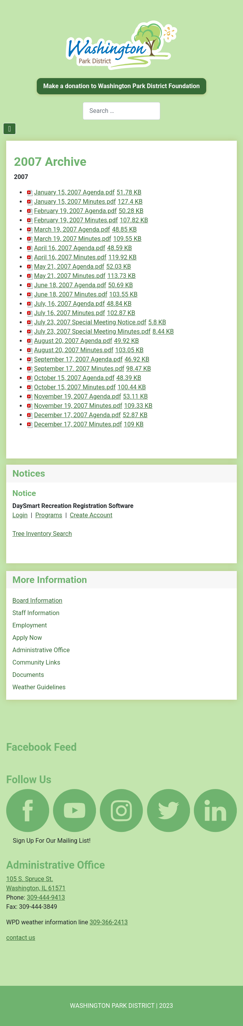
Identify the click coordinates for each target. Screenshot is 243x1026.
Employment (29, 625)
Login (19, 515)
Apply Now (27, 637)
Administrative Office (41, 650)
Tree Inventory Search (42, 533)
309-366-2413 (109, 922)
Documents (28, 674)
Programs (48, 515)
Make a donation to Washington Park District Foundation (121, 86)
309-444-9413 (46, 897)
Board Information (37, 600)
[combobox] (121, 110)
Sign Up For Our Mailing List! (52, 840)
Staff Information (36, 613)
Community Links (36, 662)
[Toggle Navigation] (9, 129)
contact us (20, 937)
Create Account (91, 515)
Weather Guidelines (39, 687)
